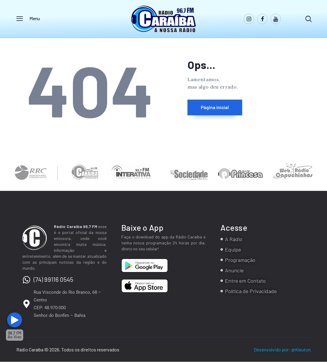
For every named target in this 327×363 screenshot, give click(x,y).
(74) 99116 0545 (53, 280)
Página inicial (221, 109)
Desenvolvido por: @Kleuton (282, 350)
